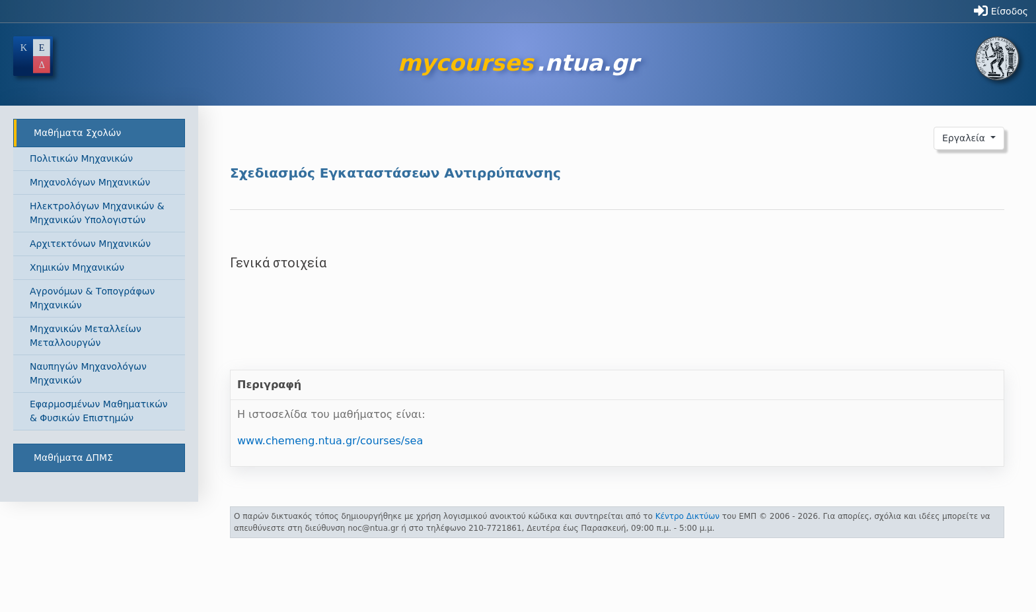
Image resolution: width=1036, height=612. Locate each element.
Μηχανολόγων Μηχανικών (90, 182)
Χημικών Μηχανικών (77, 267)
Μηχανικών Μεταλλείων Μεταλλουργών (85, 335)
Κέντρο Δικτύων (687, 516)
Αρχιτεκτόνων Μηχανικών (90, 243)
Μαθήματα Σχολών (77, 132)
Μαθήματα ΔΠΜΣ (73, 457)
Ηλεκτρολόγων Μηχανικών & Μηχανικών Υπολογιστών (97, 213)
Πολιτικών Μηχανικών (81, 158)
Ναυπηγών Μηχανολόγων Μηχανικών (88, 373)
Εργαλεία (965, 138)
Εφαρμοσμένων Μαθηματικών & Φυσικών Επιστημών (99, 411)
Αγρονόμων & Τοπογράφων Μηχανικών (92, 298)
